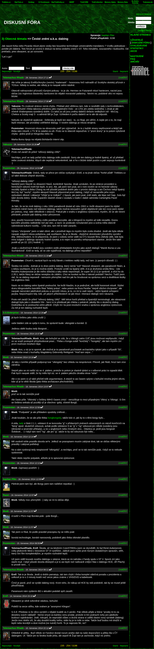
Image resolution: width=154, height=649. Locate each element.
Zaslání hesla (144, 30)
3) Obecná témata (14, 38)
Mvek (6, 357)
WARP (71, 2)
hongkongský (54, 418)
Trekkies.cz (6, 2)
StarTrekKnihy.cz (57, 2)
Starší (115, 71)
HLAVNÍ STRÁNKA (140, 34)
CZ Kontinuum (44, 2)
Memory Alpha (110, 2)
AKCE (133, 51)
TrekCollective (97, 2)
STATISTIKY (137, 48)
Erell (5, 596)
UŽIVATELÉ (136, 40)
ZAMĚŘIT (122, 77)
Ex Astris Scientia (135, 2)
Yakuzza (7, 144)
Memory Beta (123, 2)
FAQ (132, 59)
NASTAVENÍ (136, 56)
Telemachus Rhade (13, 77)
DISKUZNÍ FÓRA (141, 42)
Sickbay (31, 2)
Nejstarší (124, 71)
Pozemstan (9, 168)
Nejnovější (7, 71)
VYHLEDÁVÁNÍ (138, 45)
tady (21, 423)
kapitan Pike (108, 35)
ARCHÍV (134, 61)
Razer (6, 495)
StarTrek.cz (18, 2)
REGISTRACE (143, 14)
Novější (16, 71)
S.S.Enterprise (11, 312)
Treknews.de (148, 2)
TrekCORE (84, 2)
